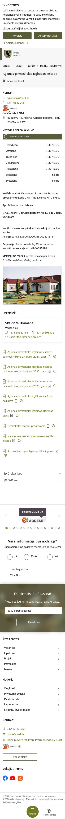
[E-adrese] (9, 108)
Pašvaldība (10, 663)
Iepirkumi (9, 653)
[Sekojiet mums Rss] (20, 778)
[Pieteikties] (33, 622)
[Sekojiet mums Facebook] (5, 778)
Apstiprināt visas (47, 35)
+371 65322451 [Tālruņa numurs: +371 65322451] (16, 102)
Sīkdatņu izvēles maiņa (17, 709)
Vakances (9, 647)
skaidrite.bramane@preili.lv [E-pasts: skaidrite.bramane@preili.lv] (25, 337)
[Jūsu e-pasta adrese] (33, 610)
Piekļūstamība (12, 699)
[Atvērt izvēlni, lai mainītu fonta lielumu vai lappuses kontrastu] (49, 813)
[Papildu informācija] (54, 356)
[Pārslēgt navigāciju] (33, 812)
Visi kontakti (20, 757)
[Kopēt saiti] (32, 130)
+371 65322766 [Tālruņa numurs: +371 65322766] (16, 729)
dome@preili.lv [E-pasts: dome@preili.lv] (15, 734)
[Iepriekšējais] (6, 515)
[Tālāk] (59, 515)
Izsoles (8, 669)
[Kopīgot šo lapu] (32, 480)
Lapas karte (11, 704)
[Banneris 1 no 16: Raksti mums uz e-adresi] (32, 515)
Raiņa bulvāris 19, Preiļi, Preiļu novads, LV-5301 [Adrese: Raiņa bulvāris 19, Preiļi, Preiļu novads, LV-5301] (34, 740)
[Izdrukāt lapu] (32, 473)
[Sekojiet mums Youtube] (12, 778)
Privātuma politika (14, 693)
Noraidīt (17, 35)
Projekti (8, 658)
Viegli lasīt (9, 688)
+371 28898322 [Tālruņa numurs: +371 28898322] (44, 332)
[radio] (12, 556)
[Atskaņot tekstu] (16, 81)
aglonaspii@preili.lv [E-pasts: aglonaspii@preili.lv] (18, 98)
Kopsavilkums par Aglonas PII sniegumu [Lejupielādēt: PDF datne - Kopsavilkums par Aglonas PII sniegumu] (30, 451)
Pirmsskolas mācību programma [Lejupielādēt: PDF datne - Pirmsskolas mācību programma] (26, 426)
